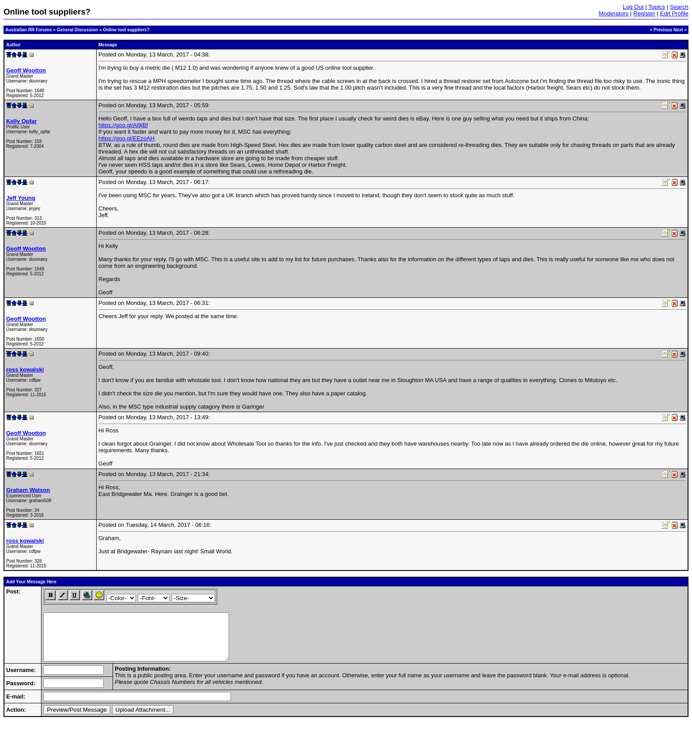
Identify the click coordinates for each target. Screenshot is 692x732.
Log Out (633, 7)
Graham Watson (28, 490)
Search (679, 7)
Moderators (613, 13)
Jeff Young (20, 198)
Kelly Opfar (21, 121)
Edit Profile (674, 13)
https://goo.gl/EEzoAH (126, 138)
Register (644, 13)
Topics (656, 7)
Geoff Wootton (26, 70)
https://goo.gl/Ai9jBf (123, 125)
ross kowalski (25, 369)
